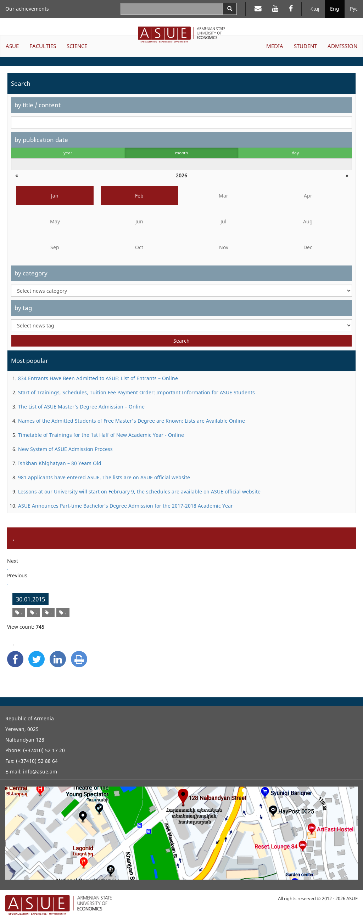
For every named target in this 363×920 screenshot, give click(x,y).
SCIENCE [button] (77, 46)
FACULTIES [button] (42, 46)
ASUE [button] (12, 46)
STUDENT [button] (305, 46)
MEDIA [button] (274, 46)
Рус (354, 8)
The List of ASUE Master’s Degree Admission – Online (81, 406)
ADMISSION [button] (342, 46)
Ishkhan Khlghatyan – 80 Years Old (59, 463)
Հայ (315, 8)
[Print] (79, 659)
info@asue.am (40, 771)
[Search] (230, 9)
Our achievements (27, 8)
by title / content (38, 105)
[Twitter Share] (36, 659)
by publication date (41, 140)
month (181, 153)
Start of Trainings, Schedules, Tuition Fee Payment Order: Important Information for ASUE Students (136, 392)
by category (31, 273)
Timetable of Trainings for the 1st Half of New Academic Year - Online (101, 435)
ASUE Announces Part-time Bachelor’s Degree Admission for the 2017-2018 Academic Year (125, 505)
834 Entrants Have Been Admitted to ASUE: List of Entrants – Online (98, 378)
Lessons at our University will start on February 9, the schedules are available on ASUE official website (139, 491)
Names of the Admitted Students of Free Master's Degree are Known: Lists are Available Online (131, 420)
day (295, 153)
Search (181, 340)
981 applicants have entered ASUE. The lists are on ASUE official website (104, 477)
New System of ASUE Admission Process (65, 449)
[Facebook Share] (15, 659)
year (67, 153)
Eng (334, 8)
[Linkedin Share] (58, 659)
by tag (23, 308)
